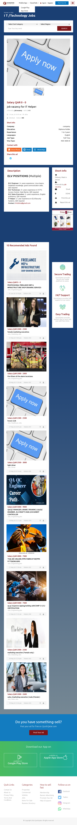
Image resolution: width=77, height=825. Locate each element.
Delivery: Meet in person (61, 179)
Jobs (11, 12)
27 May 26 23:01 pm (15, 427)
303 (23, 118)
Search (64, 28)
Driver (13, 468)
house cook (12, 421)
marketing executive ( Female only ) (21, 653)
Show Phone (14, 149)
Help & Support (45, 802)
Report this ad (65, 202)
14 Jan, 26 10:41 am (15, 114)
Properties (26, 791)
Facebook (64, 793)
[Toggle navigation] (73, 3)
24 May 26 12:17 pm (15, 521)
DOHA (68, 194)
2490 (29, 110)
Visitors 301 (27, 427)
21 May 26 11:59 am (15, 568)
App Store (24, 11)
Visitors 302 (27, 338)
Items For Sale (27, 802)
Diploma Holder (64, 129)
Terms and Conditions (8, 800)
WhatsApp (39, 149)
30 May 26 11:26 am (15, 382)
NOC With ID (65, 141)
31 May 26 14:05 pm (15, 338)
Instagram (64, 804)
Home (6, 12)
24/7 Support (62, 295)
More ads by (61, 186)
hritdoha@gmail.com (22, 203)
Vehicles (25, 796)
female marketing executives (18, 332)
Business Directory (28, 805)
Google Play (24, 7)
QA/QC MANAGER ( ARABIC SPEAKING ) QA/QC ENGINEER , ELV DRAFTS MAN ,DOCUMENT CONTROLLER (25, 512)
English (67, 135)
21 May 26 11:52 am (15, 615)
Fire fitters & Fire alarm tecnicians (20, 376)
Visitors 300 (27, 293)
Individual (12, 118)
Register (50, 3)
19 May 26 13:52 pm (15, 704)
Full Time (66, 138)
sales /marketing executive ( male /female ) (24, 698)
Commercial (26, 794)
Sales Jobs (15, 700)
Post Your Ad (62, 3)
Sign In (44, 3)
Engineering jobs (17, 290)
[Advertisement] (26, 228)
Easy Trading (62, 314)
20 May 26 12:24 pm (15, 659)
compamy (66, 126)
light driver (12, 466)
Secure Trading (62, 274)
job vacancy (18, 110)
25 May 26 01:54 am (15, 471)
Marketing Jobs (16, 334)
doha (26, 114)
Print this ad (65, 198)
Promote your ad (46, 799)
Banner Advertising (47, 797)
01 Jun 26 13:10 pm (15, 293)
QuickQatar (38, 822)
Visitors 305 (27, 704)
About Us (7, 794)
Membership (44, 794)
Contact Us (8, 791)
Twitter (63, 799)
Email (27, 149)
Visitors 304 (27, 521)
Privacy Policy (9, 796)
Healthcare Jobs (17, 423)
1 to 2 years (66, 132)
